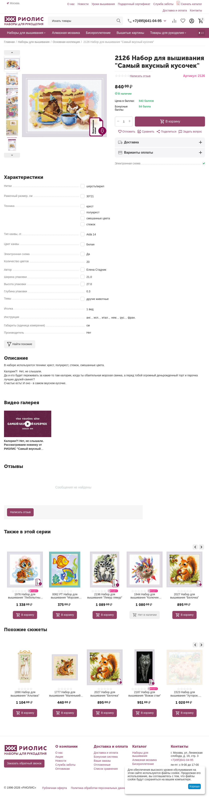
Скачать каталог (191, 4)
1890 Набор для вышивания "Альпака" (64, 694)
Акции (59, 756)
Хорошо (194, 786)
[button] (166, 132)
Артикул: (190, 76)
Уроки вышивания (103, 4)
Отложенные (102, 764)
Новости (83, 4)
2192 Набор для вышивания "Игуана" (25, 596)
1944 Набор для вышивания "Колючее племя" (184, 596)
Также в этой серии (27, 532)
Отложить (126, 132)
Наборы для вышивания (140, 754)
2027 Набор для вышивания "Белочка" (144, 694)
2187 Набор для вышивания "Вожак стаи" (184, 694)
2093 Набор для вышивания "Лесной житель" (25, 694)
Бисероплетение (143, 764)
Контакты (196, 10)
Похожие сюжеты (25, 629)
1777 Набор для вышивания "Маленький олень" (104, 694)
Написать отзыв (140, 76)
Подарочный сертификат (134, 4)
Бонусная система (106, 756)
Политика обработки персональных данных (99, 788)
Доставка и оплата (175, 10)
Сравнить (145, 132)
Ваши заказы (102, 760)
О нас (71, 4)
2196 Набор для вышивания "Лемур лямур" (144, 596)
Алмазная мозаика (144, 760)
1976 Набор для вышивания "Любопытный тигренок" (65, 596)
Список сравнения (106, 768)
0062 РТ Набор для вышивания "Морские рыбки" (105, 596)
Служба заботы (163, 4)
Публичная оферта (54, 788)
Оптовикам (62, 768)
